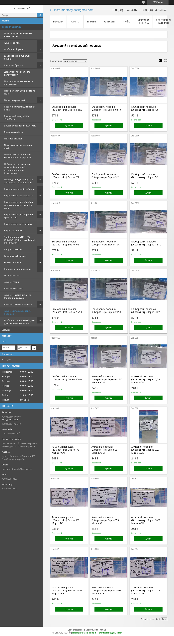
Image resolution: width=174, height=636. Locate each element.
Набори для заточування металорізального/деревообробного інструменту (17, 169)
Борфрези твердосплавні (17, 268)
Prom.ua (102, 630)
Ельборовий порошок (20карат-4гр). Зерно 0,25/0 (67, 108)
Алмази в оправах (13, 288)
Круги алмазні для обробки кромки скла (18, 216)
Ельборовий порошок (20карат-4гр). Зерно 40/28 (146, 311)
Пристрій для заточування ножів (18, 147)
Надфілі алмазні (12, 262)
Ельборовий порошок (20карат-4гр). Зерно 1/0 (145, 108)
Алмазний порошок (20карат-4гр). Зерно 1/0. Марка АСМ (66, 449)
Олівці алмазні (11, 275)
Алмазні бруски (12, 42)
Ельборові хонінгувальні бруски (17, 57)
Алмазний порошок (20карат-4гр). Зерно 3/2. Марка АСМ (145, 449)
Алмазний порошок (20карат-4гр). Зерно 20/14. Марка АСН (106, 590)
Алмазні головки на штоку (18, 304)
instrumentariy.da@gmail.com (17, 468)
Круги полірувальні (14, 230)
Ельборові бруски (13, 49)
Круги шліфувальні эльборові (19, 189)
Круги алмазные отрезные (18, 223)
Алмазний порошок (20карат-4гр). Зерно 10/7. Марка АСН (145, 520)
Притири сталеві (13, 138)
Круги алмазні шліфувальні (18, 195)
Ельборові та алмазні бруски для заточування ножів (19, 322)
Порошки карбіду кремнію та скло (19, 92)
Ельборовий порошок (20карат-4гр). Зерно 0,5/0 (106, 108)
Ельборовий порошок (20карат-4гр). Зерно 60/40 (67, 378)
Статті (75, 21)
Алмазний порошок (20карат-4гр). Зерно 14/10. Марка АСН (67, 590)
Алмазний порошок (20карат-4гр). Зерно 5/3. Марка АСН (66, 520)
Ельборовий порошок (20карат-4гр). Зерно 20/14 (67, 311)
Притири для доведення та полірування (18, 83)
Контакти (109, 21)
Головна (58, 21)
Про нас (91, 21)
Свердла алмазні (13, 249)
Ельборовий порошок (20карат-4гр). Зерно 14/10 (146, 243)
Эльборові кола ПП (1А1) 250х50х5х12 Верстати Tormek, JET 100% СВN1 (20, 239)
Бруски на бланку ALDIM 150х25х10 (16, 118)
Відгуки (6, 329)
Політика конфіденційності (110, 633)
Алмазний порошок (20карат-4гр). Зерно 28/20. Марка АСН (146, 590)
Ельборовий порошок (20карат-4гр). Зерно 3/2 (105, 176)
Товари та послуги (11, 26)
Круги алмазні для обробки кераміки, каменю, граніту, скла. (18, 205)
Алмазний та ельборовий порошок (17, 312)
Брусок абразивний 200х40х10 (20, 125)
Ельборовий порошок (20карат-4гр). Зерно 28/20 (106, 311)
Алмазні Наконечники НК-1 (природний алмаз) (18, 296)
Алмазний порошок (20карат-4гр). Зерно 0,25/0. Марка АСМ (107, 379)
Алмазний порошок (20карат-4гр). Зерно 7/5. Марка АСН (105, 520)
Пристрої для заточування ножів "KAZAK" (18, 35)
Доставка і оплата (143, 21)
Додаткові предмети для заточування (17, 73)
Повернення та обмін (163, 21)
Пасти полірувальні (14, 100)
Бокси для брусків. (13, 65)
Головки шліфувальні (15, 255)
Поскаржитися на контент (84, 633)
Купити (69, 125)
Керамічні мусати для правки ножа (19, 108)
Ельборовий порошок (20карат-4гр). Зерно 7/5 (65, 243)
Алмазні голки (11, 281)
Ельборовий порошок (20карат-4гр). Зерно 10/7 (105, 243)
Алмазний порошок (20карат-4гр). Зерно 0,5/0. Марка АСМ (146, 379)
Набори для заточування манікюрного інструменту (17, 156)
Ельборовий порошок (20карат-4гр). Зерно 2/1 (65, 176)
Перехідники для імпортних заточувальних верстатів (18, 181)
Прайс (126, 21)
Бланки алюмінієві (13, 132)
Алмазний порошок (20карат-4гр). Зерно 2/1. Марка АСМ (105, 449)
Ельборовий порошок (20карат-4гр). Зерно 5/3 (145, 176)
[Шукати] (40, 15)
